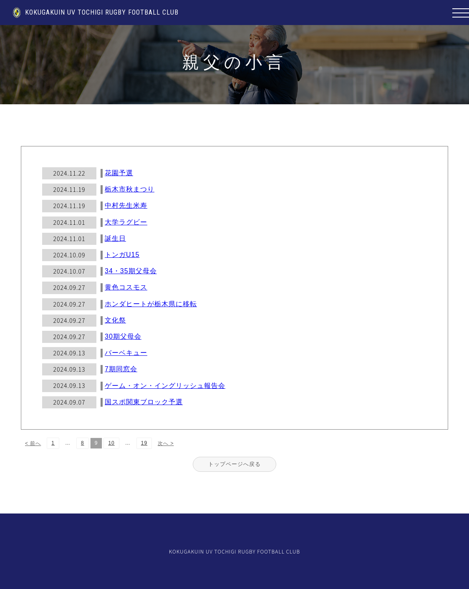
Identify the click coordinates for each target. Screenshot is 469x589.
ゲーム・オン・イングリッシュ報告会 (165, 385)
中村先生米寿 (126, 205)
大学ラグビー (126, 222)
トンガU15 (122, 254)
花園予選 (119, 172)
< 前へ (33, 443)
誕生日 (115, 238)
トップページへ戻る (234, 464)
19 (144, 443)
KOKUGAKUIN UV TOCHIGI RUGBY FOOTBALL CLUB (96, 12)
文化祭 (115, 320)
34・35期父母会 (131, 270)
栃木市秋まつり (129, 189)
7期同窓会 (121, 369)
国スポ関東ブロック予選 (144, 401)
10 (111, 443)
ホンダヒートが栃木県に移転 (151, 303)
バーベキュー (126, 352)
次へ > (166, 443)
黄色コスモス (126, 287)
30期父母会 (123, 336)
